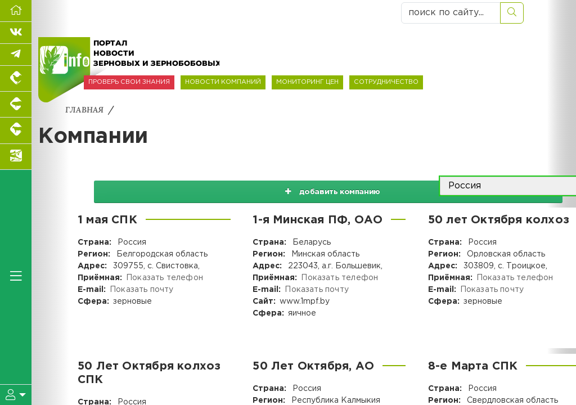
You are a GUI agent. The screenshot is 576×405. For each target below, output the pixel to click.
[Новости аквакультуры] (16, 157)
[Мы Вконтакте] (16, 33)
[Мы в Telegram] (16, 55)
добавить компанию (319, 186)
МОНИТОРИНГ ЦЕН (307, 82)
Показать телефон (163, 277)
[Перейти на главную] (16, 11)
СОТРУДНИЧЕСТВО (386, 82)
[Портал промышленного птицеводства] (16, 79)
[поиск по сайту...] (451, 13)
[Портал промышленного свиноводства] (16, 105)
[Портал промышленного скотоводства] (16, 130)
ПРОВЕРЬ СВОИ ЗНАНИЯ (129, 82)
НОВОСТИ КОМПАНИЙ (223, 82)
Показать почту (141, 289)
